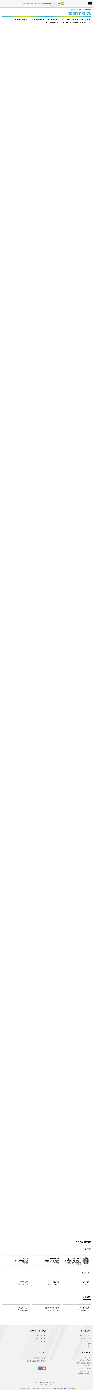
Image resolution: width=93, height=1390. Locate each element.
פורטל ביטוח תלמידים (83, 1368)
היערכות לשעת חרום (84, 1363)
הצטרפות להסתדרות (84, 1371)
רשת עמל (87, 1357)
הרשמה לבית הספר (84, 1335)
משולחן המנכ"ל (85, 1360)
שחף (89, 1343)
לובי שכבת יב (41, 1341)
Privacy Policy (53, 1388)
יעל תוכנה (44, 1384)
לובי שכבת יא (41, 1338)
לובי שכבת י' (41, 1335)
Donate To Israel (84, 1373)
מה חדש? (87, 1365)
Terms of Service (66, 1388)
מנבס (89, 1341)
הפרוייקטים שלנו (85, 1338)
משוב (89, 1346)
